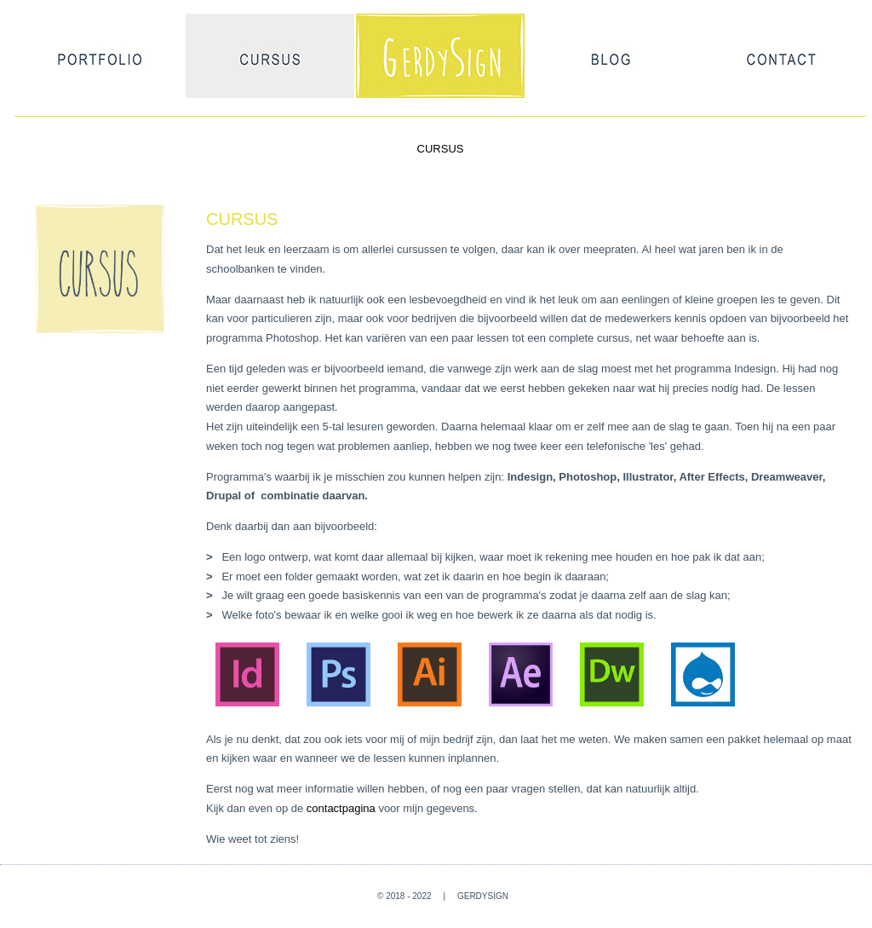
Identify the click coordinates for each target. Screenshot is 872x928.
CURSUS (440, 148)
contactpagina (341, 808)
